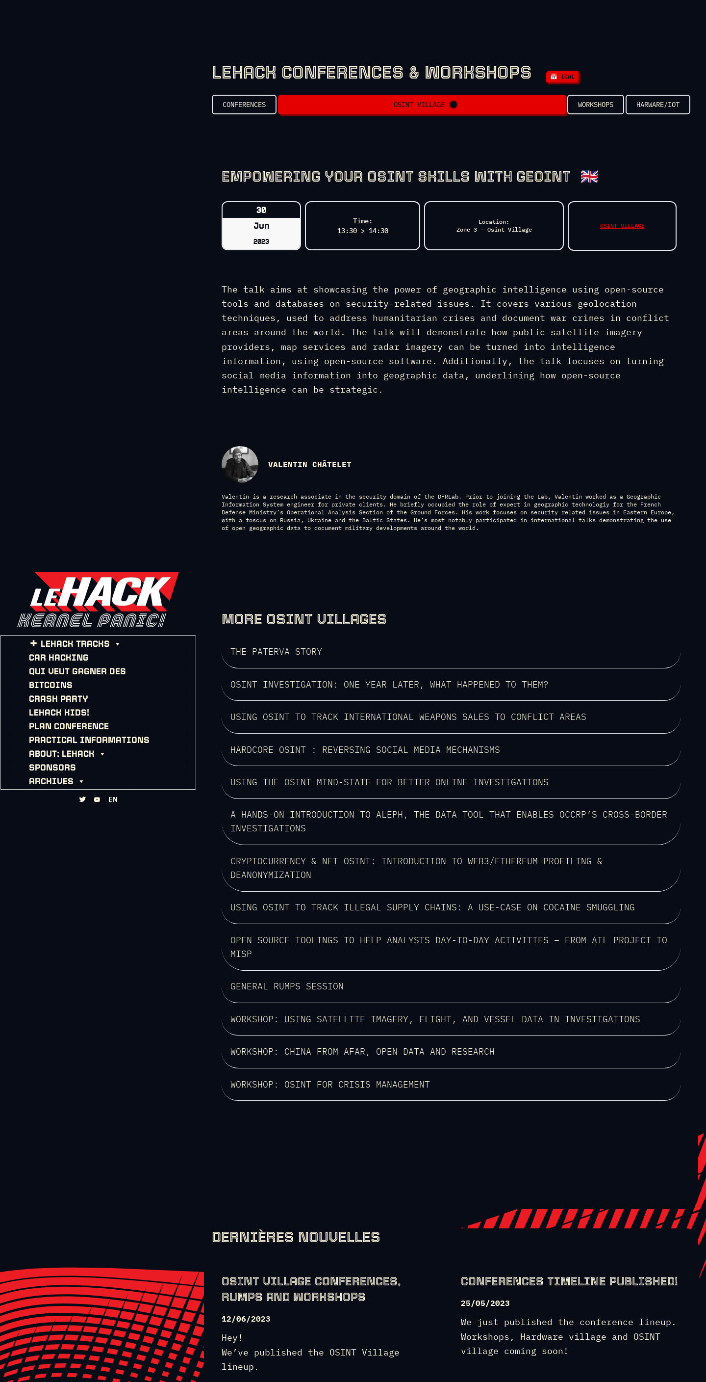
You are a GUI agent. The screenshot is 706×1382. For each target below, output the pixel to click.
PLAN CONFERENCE (61, 717)
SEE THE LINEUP (259, 1272)
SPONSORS (44, 759)
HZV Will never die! (447, 1356)
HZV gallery (511, 1356)
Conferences (244, 108)
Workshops (581, 108)
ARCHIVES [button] (49, 772)
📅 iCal (562, 76)
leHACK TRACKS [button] (72, 649)
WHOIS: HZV (386, 1356)
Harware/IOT (658, 108)
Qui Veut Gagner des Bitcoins (92, 676)
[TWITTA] (82, 810)
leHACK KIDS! (51, 704)
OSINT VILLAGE (417, 108)
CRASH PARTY (50, 690)
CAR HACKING (50, 662)
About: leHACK (59, 745)
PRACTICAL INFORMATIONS (81, 731)
